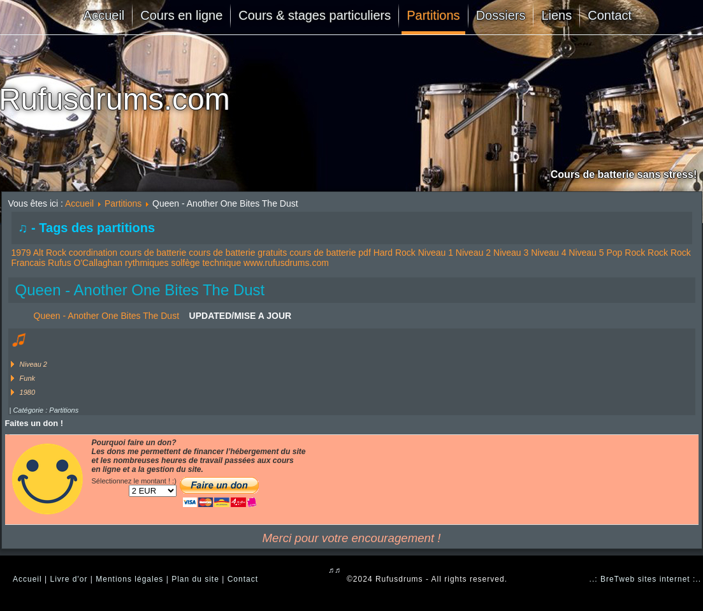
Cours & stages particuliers (314, 15)
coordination (93, 252)
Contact (610, 15)
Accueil (103, 15)
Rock (658, 252)
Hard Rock (394, 252)
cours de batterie (153, 252)
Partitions (433, 15)
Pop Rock (625, 252)
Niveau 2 (473, 252)
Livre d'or (68, 579)
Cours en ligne (181, 15)
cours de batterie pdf (330, 252)
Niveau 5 (586, 252)
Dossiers (501, 15)
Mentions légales (129, 579)
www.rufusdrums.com (286, 263)
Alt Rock (49, 252)
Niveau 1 (435, 252)
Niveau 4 (548, 252)
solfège (185, 263)
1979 (21, 252)
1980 (27, 392)
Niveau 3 (510, 252)
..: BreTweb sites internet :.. (645, 579)
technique (221, 263)
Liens (556, 15)
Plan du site (195, 579)
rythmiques (146, 263)
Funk (27, 378)
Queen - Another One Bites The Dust (140, 289)
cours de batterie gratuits (238, 252)
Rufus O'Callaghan (85, 263)
